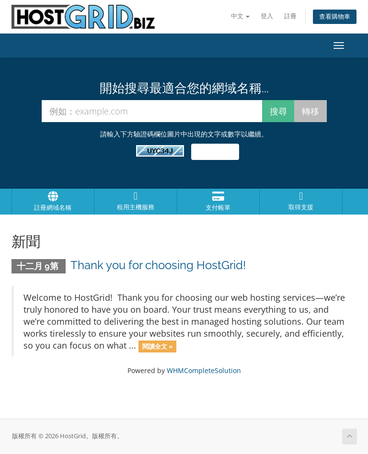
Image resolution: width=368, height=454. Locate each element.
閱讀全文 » (157, 346)
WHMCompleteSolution (204, 370)
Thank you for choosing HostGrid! (158, 265)
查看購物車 (334, 16)
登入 (267, 16)
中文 (240, 16)
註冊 (290, 16)
